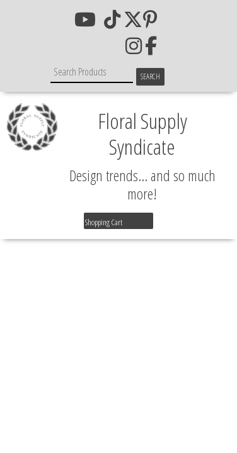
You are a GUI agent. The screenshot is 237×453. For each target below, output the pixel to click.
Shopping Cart (103, 222)
